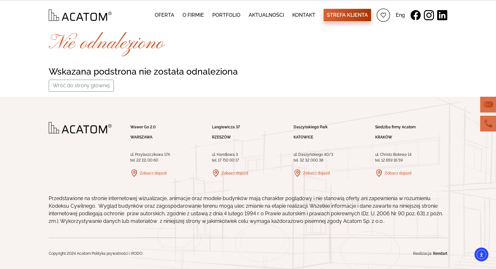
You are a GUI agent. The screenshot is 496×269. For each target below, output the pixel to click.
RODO (136, 253)
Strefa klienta (347, 15)
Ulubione (383, 15)
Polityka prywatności (110, 253)
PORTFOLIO (226, 15)
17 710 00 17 (228, 160)
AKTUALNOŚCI (266, 15)
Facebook (416, 15)
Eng (400, 15)
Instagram (429, 15)
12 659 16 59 (392, 160)
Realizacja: (430, 253)
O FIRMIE (193, 15)
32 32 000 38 (311, 160)
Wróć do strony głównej (81, 86)
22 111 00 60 (147, 160)
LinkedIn (442, 15)
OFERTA (164, 15)
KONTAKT (303, 15)
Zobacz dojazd (153, 173)
